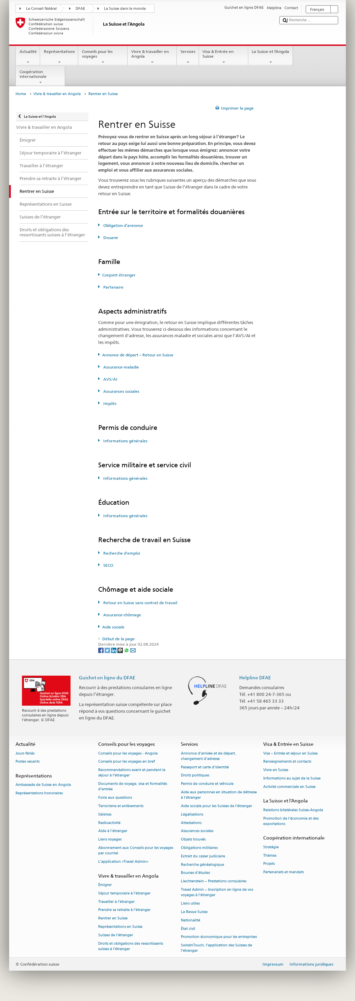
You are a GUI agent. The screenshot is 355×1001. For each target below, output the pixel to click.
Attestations (191, 823)
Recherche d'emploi (121, 553)
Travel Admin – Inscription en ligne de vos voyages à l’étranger (217, 892)
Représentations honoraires (39, 793)
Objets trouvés (193, 839)
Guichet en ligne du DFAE (107, 677)
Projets (269, 864)
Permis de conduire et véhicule (207, 784)
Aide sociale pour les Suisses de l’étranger (216, 806)
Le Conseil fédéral (41, 8)
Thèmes (269, 855)
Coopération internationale (40, 77)
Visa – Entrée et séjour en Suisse (290, 753)
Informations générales (124, 440)
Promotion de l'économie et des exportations (291, 821)
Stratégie (271, 847)
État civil (188, 928)
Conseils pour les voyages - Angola (128, 753)
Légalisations (192, 814)
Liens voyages (109, 839)
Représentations (59, 57)
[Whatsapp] (127, 649)
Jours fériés (25, 753)
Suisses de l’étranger (115, 935)
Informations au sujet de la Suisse (292, 778)
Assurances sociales (120, 391)
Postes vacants (27, 762)
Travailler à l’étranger (116, 902)
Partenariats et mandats (283, 872)
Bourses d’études (195, 873)
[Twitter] (108, 649)
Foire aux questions (115, 798)
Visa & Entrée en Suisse (223, 57)
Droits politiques (195, 775)
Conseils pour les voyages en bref (126, 762)
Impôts (109, 403)
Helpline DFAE (255, 677)
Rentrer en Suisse (113, 918)
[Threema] (120, 649)
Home (21, 94)
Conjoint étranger (119, 274)
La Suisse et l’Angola (271, 57)
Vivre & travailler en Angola (152, 57)
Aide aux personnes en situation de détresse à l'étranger (219, 795)
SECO (107, 565)
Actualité (28, 57)
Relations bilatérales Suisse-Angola (293, 810)
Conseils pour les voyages (103, 57)
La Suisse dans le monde (125, 8)
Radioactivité (109, 823)
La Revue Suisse (194, 912)
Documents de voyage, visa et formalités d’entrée (132, 787)
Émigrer (105, 885)
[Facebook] (101, 649)
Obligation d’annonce (122, 225)
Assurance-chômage (121, 614)
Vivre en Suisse (275, 770)
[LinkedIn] (114, 649)
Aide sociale (113, 626)
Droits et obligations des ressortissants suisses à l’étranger (130, 946)
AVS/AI (109, 379)
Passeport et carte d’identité (205, 767)
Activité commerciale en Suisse (289, 787)
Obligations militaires (199, 848)
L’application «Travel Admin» (123, 861)
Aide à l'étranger (112, 831)
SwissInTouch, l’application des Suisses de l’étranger (216, 948)
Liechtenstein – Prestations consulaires (213, 881)
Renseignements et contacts (287, 762)
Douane (110, 237)
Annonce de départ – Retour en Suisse (137, 354)
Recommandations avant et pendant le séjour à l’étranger (131, 773)
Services (187, 57)
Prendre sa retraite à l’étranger (124, 910)
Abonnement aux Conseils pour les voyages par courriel (135, 850)
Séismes (104, 814)
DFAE (80, 8)
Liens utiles (190, 903)
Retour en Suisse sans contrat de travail (139, 602)
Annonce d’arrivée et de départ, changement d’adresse (208, 756)
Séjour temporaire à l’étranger (124, 893)
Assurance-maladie (120, 367)
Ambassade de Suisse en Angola (43, 785)
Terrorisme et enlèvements (120, 806)
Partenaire (113, 287)
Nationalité (190, 920)
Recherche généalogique (202, 864)
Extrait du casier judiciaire (203, 856)
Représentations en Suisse (120, 927)
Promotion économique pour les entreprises (219, 937)
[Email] (133, 649)
